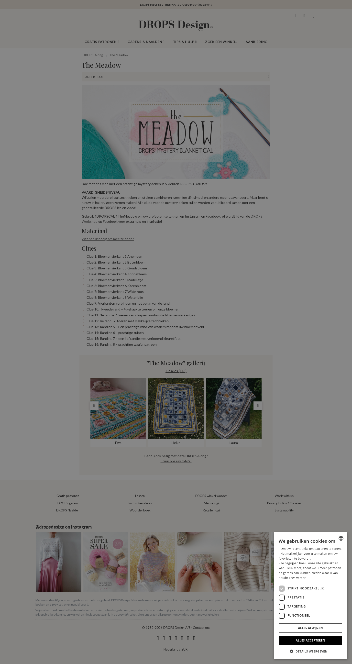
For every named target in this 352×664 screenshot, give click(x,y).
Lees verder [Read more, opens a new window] (297, 578)
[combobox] (341, 538)
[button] (310, 651)
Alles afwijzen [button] (310, 628)
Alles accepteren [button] (310, 640)
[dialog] (310, 595)
